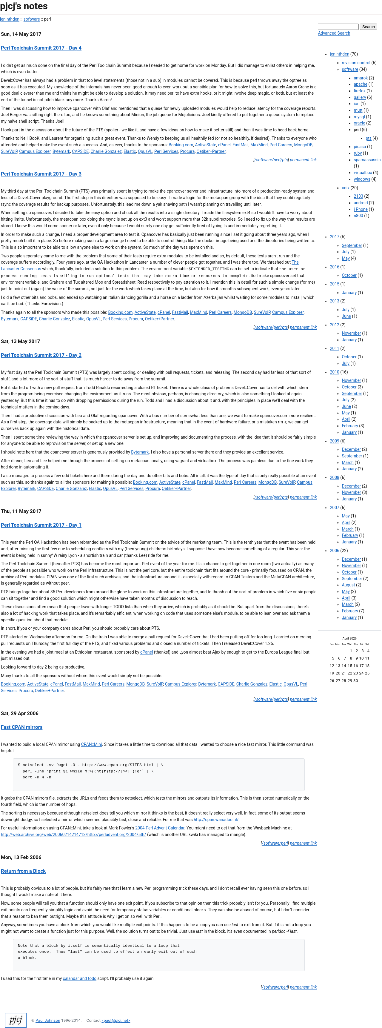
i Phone (361, 209)
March (348, 462)
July (345, 251)
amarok (361, 78)
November (351, 333)
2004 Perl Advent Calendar (159, 828)
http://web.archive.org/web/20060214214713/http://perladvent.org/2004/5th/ (73, 834)
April (346, 419)
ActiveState (205, 144)
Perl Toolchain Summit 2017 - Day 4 (41, 48)
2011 (334, 348)
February (350, 425)
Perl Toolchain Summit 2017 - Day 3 (41, 174)
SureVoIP (9, 151)
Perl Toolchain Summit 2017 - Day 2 (41, 355)
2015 (334, 284)
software (32, 19)
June (346, 316)
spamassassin (367, 159)
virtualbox (363, 172)
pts (369, 138)
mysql (359, 116)
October (349, 275)
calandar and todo (79, 978)
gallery (360, 97)
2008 (334, 477)
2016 (334, 267)
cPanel (224, 144)
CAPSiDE (80, 151)
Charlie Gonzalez (105, 151)
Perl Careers (280, 144)
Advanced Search (334, 33)
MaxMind (259, 144)
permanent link (303, 159)
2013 (334, 301)
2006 (334, 550)
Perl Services (166, 151)
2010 (334, 372)
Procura (187, 151)
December (351, 449)
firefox (359, 90)
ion (356, 103)
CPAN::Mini (91, 744)
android (361, 202)
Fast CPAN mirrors (21, 727)
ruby (358, 153)
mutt (358, 110)
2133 (358, 196)
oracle (359, 123)
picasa (360, 146)
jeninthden (9, 19)
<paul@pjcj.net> (115, 1020)
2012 (334, 324)
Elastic (130, 151)
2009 (334, 441)
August (348, 585)
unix (345, 187)
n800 (358, 215)
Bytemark (61, 151)
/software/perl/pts (271, 159)
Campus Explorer (34, 151)
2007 (334, 507)
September (352, 245)
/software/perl (275, 843)
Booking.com (181, 144)
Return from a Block (23, 871)
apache (360, 84)
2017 (334, 236)
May (345, 258)
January (349, 292)
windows (362, 179)
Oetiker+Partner (211, 151)
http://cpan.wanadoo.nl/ (216, 819)
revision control (356, 62)
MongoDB (303, 144)
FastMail (240, 144)
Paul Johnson (48, 1020)
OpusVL (145, 151)
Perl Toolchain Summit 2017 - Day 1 (41, 525)
